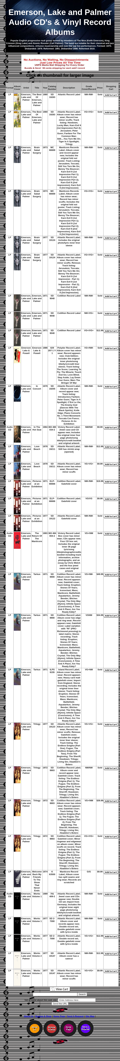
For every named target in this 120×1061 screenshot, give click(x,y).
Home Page (59, 1016)
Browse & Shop (43, 1016)
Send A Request (75, 1016)
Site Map (89, 1016)
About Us (28, 1016)
